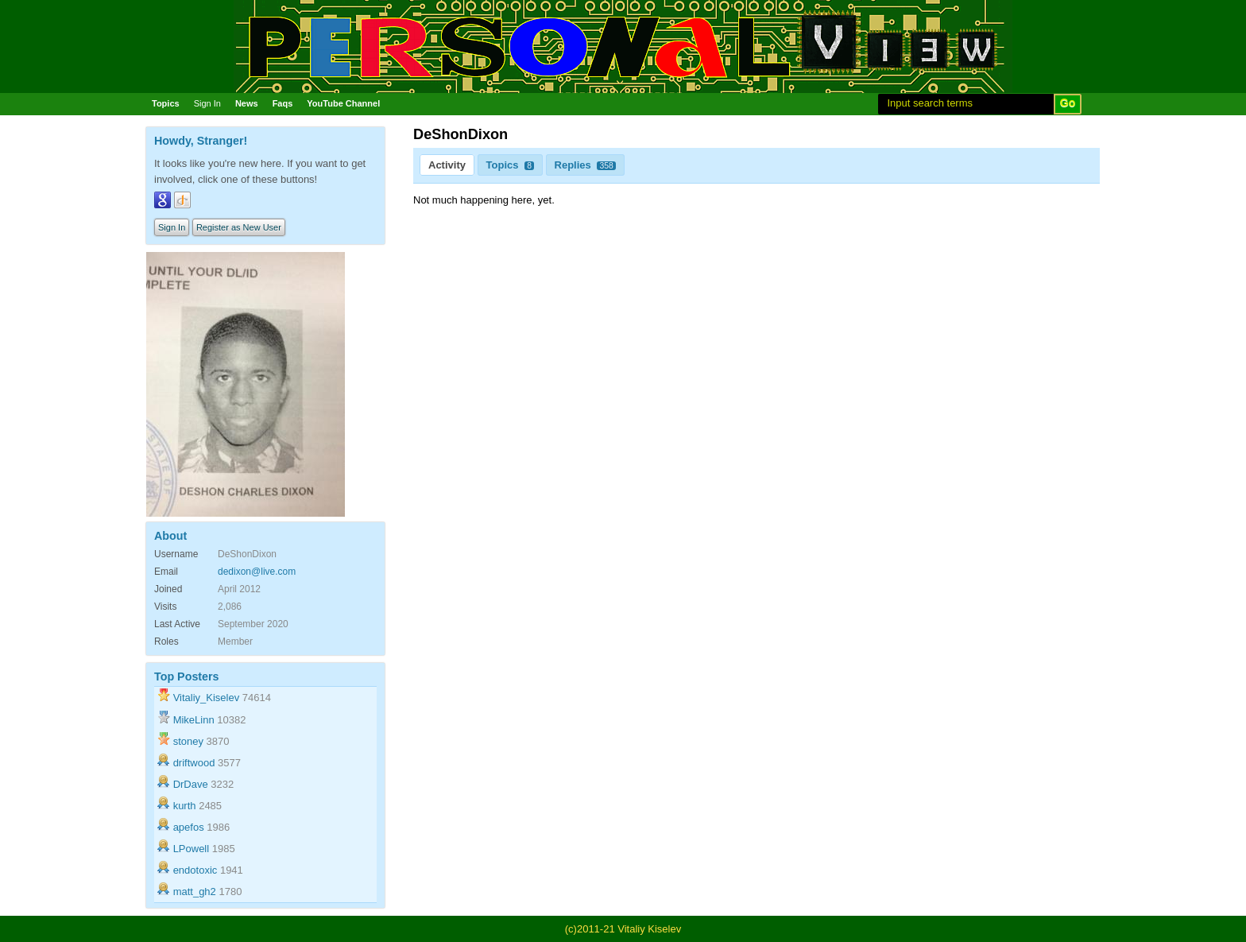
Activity (447, 165)
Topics (166, 103)
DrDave (190, 784)
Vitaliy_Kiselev (206, 698)
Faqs (283, 103)
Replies (585, 165)
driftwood (194, 763)
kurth (184, 806)
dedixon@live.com (257, 571)
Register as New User (238, 227)
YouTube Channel (343, 103)
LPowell (191, 849)
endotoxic (195, 870)
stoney (188, 741)
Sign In (207, 103)
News (246, 103)
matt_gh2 (194, 891)
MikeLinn (194, 720)
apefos (188, 827)
